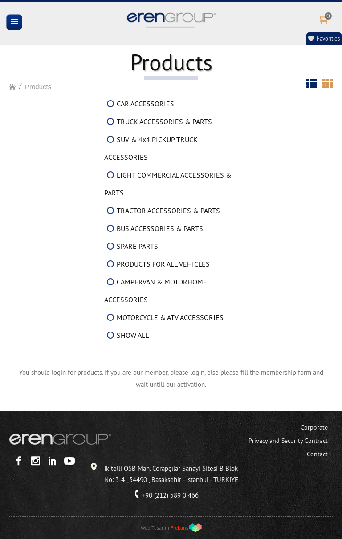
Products (38, 86)
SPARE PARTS (137, 246)
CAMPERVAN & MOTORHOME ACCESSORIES (155, 290)
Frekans (179, 527)
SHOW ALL (133, 335)
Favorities (328, 38)
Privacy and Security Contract (288, 441)
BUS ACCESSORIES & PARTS (160, 228)
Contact (317, 454)
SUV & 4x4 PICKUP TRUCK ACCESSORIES (151, 148)
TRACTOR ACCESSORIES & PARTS (168, 210)
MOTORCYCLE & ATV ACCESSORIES (170, 317)
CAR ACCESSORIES (145, 103)
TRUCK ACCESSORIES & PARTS (164, 121)
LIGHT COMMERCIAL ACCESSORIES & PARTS (168, 183)
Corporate (314, 427)
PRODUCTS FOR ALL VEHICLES (163, 263)
